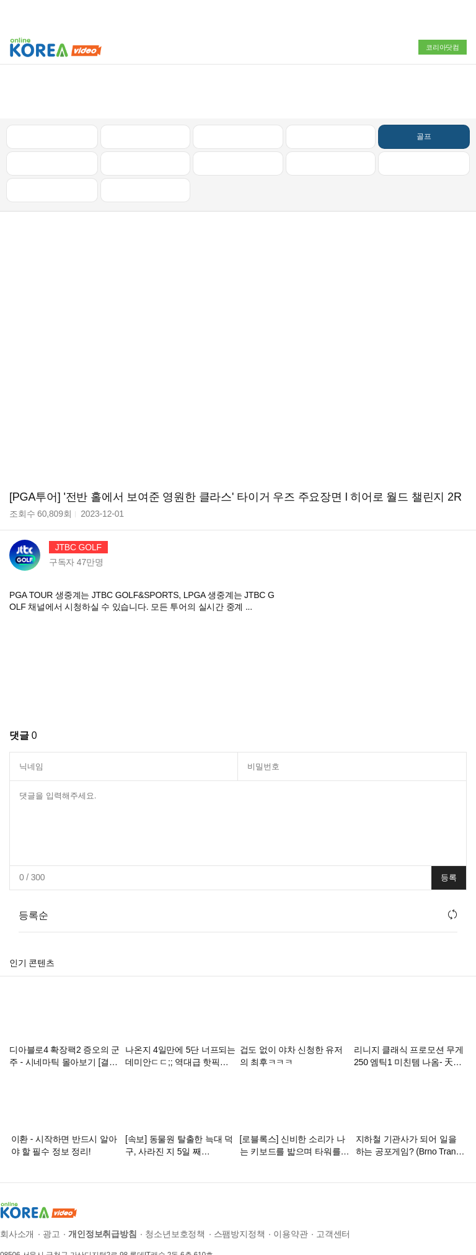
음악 (145, 145)
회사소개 (17, 1189)
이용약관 (290, 1189)
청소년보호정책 (175, 1189)
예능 (238, 118)
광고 (51, 1189)
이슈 (331, 118)
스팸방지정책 (239, 1189)
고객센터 (333, 1189)
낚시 (52, 118)
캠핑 (145, 118)
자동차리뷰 (330, 91)
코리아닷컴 (442, 47)
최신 (52, 91)
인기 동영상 (145, 91)
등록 (449, 832)
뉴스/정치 (238, 91)
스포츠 (423, 118)
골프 (423, 91)
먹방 (52, 145)
